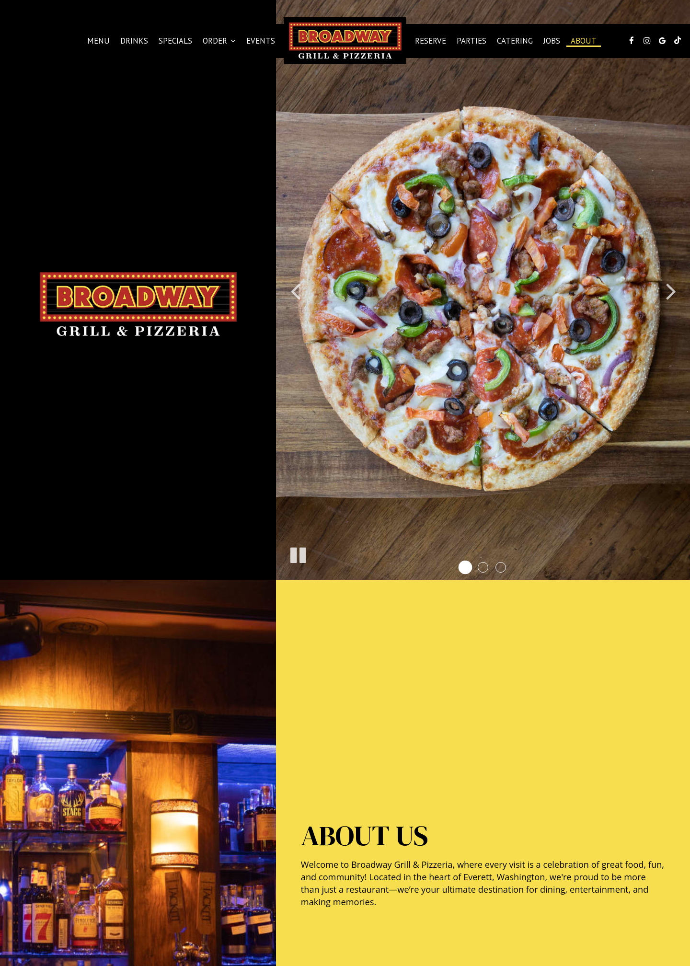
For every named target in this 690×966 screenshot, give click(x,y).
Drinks (134, 41)
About (584, 41)
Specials (175, 41)
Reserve (430, 41)
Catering (515, 41)
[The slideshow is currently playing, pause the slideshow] (297, 553)
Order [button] (219, 41)
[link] (345, 40)
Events (260, 41)
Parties (471, 41)
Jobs (551, 41)
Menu (98, 41)
